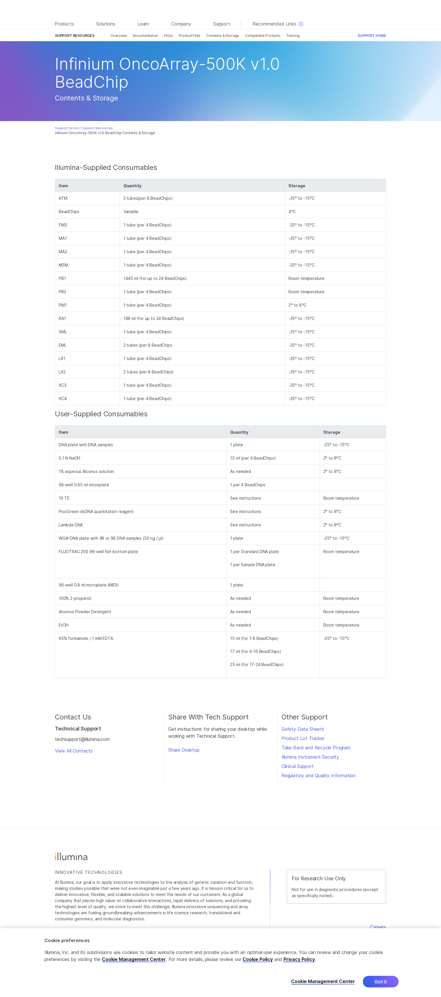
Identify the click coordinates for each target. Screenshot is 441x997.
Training (293, 35)
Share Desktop (184, 750)
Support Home (372, 35)
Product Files (190, 35)
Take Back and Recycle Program (316, 748)
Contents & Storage (222, 35)
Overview (118, 35)
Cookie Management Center (134, 959)
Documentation (145, 35)
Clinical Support (298, 766)
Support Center (67, 128)
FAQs (168, 35)
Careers (378, 927)
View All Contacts (74, 751)
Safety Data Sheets (303, 729)
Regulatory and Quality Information (319, 775)
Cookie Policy (258, 959)
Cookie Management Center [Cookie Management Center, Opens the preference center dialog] (323, 982)
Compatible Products (263, 35)
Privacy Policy (299, 959)
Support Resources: (98, 128)
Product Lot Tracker (303, 738)
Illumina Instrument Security (310, 757)
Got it (380, 982)
